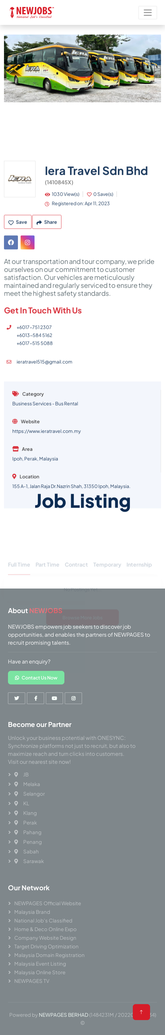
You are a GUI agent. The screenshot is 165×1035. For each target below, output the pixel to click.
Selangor (29, 793)
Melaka (27, 784)
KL (21, 803)
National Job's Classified (43, 920)
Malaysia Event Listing (40, 963)
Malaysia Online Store (39, 972)
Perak (25, 822)
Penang (28, 841)
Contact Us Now (36, 677)
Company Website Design (45, 937)
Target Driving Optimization (46, 946)
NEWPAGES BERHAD (63, 1014)
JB (21, 774)
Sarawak (29, 861)
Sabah (26, 851)
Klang (25, 813)
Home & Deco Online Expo (45, 929)
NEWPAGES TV (31, 981)
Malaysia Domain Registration (49, 955)
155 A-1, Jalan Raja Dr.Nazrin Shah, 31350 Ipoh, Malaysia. (71, 537)
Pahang (27, 832)
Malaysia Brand (32, 912)
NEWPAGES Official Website (47, 903)
